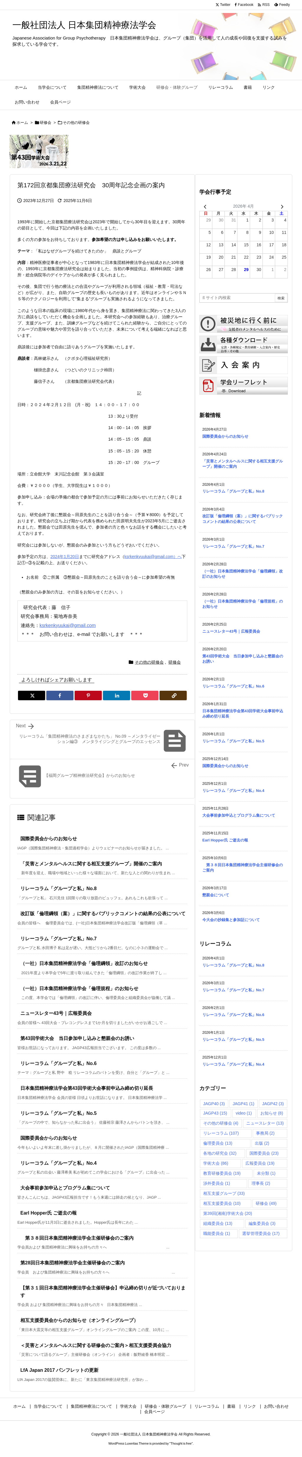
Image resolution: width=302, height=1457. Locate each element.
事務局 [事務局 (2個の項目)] (265, 1133)
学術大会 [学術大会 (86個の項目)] (215, 1163)
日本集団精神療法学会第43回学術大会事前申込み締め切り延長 (86, 1088)
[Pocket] (144, 695)
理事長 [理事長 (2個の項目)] (261, 1183)
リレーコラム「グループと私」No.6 (58, 1063)
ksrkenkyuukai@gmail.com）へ (153, 556)
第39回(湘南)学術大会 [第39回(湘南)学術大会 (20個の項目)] (227, 1213)
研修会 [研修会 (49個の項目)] (266, 1203)
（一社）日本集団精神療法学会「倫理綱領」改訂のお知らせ (84, 963)
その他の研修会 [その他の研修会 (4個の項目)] (220, 1123)
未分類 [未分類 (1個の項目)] (266, 1173)
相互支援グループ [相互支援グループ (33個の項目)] (224, 1193)
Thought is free (180, 1443)
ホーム (22, 122)
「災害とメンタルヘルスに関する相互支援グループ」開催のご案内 (91, 863)
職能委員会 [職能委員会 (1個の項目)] (216, 1233)
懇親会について (215, 895)
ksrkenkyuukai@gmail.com (68, 625)
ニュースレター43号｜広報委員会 (56, 1013)
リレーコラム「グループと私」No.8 (58, 888)
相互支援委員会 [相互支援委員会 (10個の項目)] (222, 1203)
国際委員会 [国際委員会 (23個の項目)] (264, 1153)
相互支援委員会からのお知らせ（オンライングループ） (79, 1320)
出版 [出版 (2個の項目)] (262, 1143)
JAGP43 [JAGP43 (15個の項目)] (215, 1113)
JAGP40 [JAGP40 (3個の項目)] (214, 1103)
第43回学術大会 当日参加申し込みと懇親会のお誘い (77, 1038)
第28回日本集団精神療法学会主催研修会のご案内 (72, 1262)
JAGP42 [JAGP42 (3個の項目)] (273, 1103)
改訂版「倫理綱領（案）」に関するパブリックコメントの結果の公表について (103, 913)
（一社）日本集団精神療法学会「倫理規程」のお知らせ (79, 988)
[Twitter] (31, 695)
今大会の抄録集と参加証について (231, 920)
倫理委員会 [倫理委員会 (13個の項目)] (217, 1143)
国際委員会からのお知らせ (48, 838)
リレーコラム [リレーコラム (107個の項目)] (221, 1133)
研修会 (45, 122)
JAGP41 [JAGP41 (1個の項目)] (243, 1103)
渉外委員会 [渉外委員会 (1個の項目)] (216, 1183)
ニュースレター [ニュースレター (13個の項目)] (265, 1123)
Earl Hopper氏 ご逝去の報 (48, 1212)
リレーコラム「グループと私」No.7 (58, 938)
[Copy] (173, 695)
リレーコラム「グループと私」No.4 (58, 1163)
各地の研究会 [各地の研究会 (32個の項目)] (220, 1153)
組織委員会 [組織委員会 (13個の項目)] (217, 1223)
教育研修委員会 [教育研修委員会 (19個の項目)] (222, 1173)
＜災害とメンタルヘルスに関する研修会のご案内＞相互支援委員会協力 (95, 1345)
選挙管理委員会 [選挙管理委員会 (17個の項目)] (261, 1233)
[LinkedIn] (116, 695)
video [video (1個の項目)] (244, 1113)
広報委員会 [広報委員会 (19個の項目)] (260, 1163)
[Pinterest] (88, 695)
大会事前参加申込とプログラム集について (65, 1187)
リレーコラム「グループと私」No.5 (58, 1113)
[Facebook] (59, 695)
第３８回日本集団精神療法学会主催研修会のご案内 (77, 1238)
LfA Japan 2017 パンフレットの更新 (59, 1370)
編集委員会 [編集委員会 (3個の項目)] (262, 1223)
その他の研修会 (76, 122)
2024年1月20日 (64, 556)
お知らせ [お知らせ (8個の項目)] (271, 1113)
